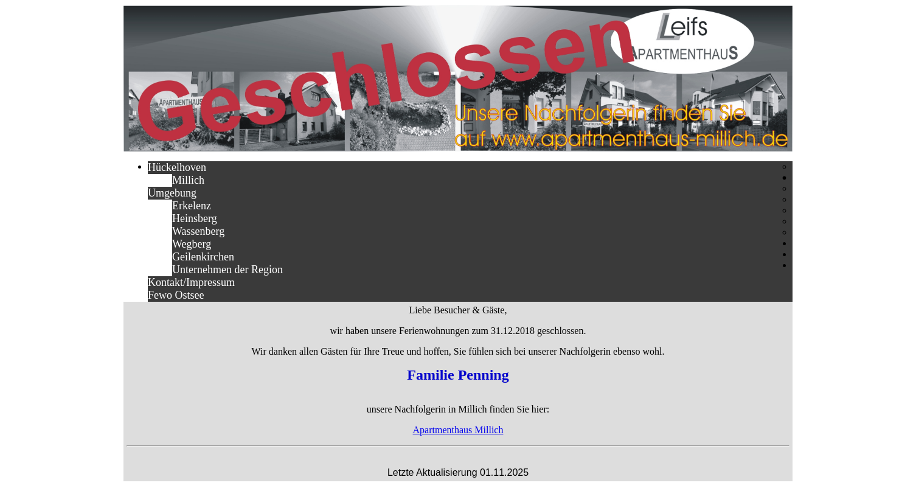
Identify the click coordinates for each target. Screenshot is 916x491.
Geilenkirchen (203, 257)
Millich (188, 180)
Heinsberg (194, 218)
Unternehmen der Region (227, 269)
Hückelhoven (177, 167)
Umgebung (172, 193)
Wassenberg (198, 231)
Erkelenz (191, 206)
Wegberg (191, 244)
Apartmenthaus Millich (458, 430)
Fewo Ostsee (176, 295)
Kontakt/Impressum (191, 282)
